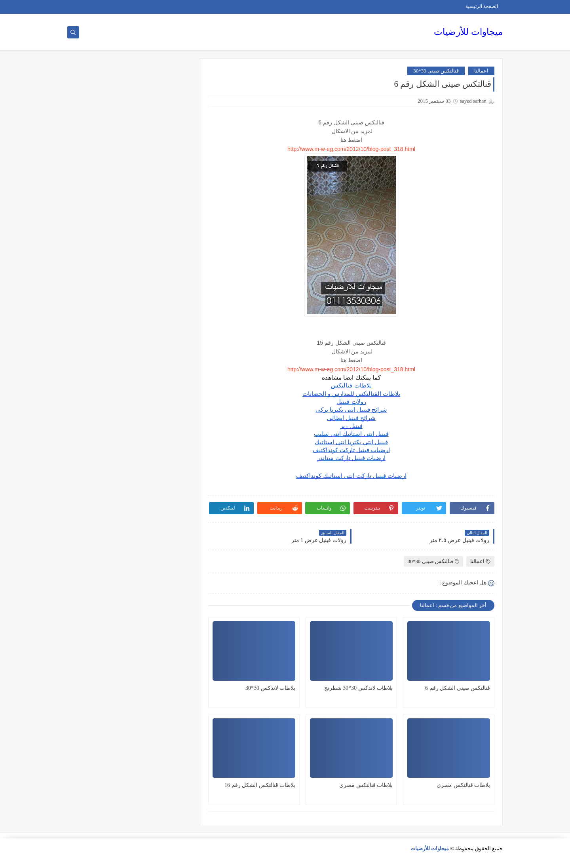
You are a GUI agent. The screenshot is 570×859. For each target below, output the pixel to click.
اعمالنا (481, 71)
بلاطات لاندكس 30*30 (270, 688)
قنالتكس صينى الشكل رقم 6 (457, 688)
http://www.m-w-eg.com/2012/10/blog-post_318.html (351, 149)
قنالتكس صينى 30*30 (436, 71)
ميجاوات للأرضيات (468, 32)
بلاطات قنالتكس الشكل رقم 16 (259, 785)
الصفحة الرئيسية (482, 6)
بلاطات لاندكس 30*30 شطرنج (358, 688)
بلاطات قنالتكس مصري (463, 785)
